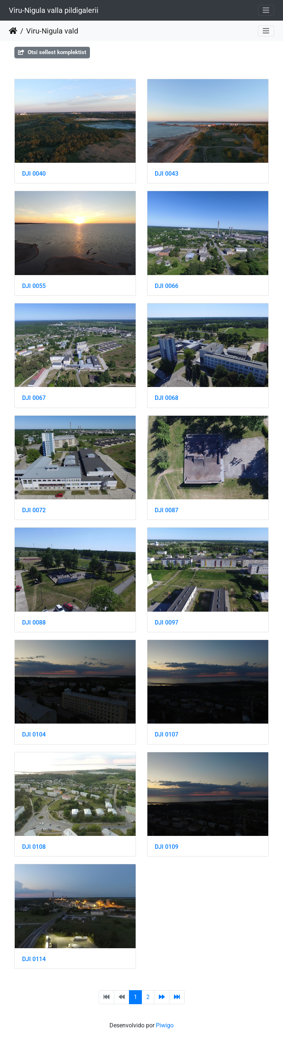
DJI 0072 (34, 510)
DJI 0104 (34, 734)
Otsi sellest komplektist (52, 52)
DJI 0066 (166, 285)
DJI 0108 (34, 846)
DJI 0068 (166, 397)
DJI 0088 (34, 622)
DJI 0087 (166, 510)
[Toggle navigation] (266, 10)
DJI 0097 (166, 622)
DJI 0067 (34, 397)
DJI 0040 (34, 173)
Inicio (13, 30)
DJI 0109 (166, 846)
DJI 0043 (166, 173)
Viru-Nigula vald (52, 31)
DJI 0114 (34, 959)
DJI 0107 (166, 734)
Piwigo (165, 1025)
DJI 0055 (34, 285)
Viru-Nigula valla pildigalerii (53, 10)
